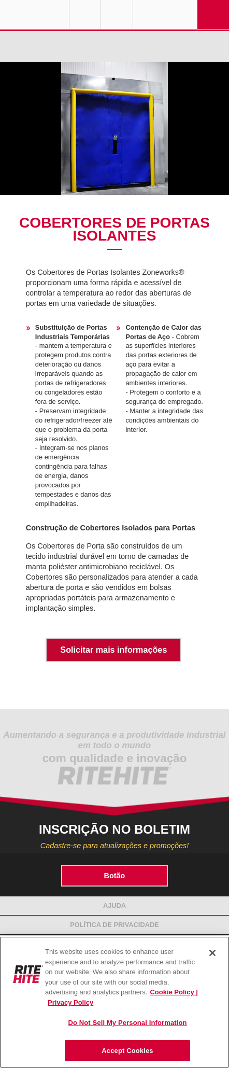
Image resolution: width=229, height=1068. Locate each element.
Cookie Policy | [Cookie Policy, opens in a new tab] (174, 992)
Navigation (213, 14)
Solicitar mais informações (113, 649)
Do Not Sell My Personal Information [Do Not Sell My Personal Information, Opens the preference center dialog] (127, 1023)
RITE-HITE (34, 14)
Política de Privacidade (114, 925)
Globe (85, 14)
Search (181, 14)
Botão (114, 876)
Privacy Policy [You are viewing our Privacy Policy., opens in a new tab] (70, 1002)
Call (149, 14)
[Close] (212, 952)
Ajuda (114, 905)
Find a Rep (117, 14)
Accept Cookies (127, 1051)
